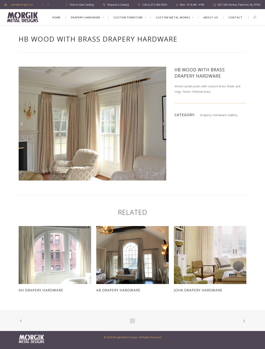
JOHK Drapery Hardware (198, 290)
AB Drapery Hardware (118, 290)
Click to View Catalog (82, 4)
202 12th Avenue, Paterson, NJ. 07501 (239, 4)
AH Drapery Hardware (41, 290)
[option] (92, 124)
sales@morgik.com (22, 4)
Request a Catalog (118, 4)
